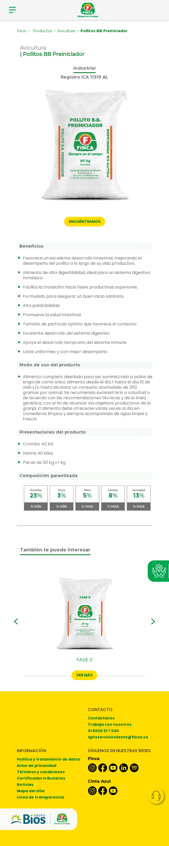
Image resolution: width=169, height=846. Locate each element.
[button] (16, 621)
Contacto (156, 796)
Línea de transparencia (40, 797)
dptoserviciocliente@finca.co (118, 737)
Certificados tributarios (41, 778)
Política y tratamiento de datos (48, 759)
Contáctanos (101, 718)
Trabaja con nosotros (109, 724)
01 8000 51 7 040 (103, 730)
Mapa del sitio (31, 791)
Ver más (84, 675)
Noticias (25, 784)
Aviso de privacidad (36, 765)
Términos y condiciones (41, 772)
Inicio (22, 30)
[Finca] (88, 10)
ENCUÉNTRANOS (84, 221)
